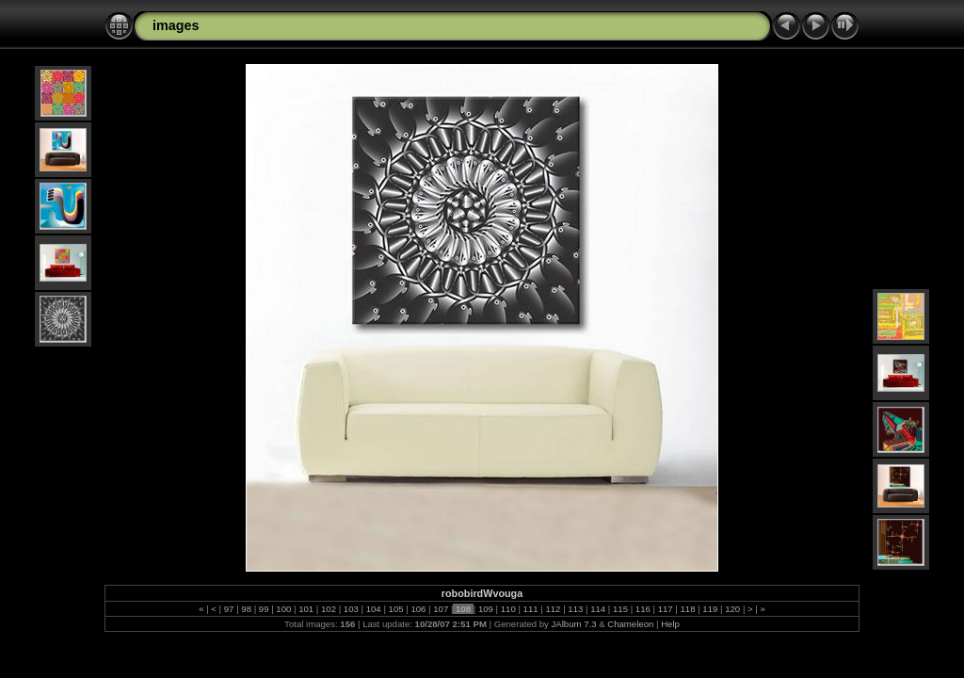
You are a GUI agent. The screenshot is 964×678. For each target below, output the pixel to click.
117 (665, 609)
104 (373, 609)
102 (328, 609)
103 (351, 609)
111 (530, 609)
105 (396, 609)
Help (670, 624)
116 (642, 609)
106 (418, 609)
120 (733, 609)
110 (508, 609)
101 (306, 609)
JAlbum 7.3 (574, 624)
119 (710, 609)
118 (688, 609)
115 (620, 609)
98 (246, 609)
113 (576, 609)
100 (284, 609)
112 (553, 609)
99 (263, 609)
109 (485, 609)
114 (597, 609)
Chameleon (630, 624)
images (176, 25)
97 (228, 609)
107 (441, 609)
